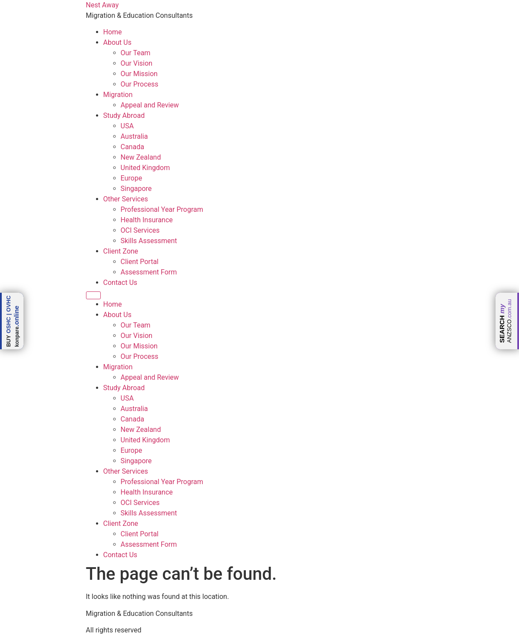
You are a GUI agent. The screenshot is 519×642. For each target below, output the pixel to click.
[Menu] (93, 295)
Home (112, 32)
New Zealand (141, 157)
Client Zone (121, 251)
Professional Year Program (162, 209)
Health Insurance (147, 220)
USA (127, 126)
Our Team (136, 53)
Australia (134, 136)
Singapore (136, 188)
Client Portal (140, 261)
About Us (117, 42)
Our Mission (139, 74)
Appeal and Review (150, 105)
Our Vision (136, 63)
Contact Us (120, 282)
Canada (132, 147)
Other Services (125, 199)
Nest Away (102, 5)
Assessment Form (149, 272)
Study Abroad (124, 115)
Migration (118, 94)
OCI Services (140, 230)
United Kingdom (145, 168)
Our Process (140, 84)
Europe (131, 178)
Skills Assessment (149, 241)
